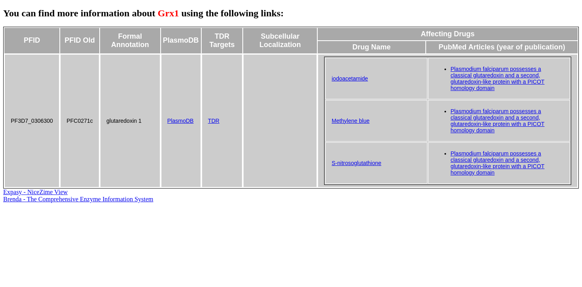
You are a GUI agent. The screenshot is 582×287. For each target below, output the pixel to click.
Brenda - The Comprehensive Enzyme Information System (78, 199)
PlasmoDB (180, 121)
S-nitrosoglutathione (356, 163)
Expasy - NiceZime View (35, 192)
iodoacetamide (350, 78)
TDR (214, 121)
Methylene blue (351, 121)
